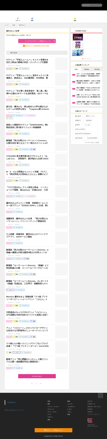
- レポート (70, 409)
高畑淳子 (77, 120)
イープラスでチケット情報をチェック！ (36, 41)
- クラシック (50, 409)
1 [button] (82, 58)
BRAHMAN (77, 138)
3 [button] (85, 58)
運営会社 (89, 401)
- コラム (69, 412)
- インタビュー (71, 406)
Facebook (11, 402)
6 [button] (90, 58)
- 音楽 (48, 401)
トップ (6, 25)
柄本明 (76, 125)
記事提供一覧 (91, 404)
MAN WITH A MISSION (81, 133)
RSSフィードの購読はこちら (57, 430)
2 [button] (84, 58)
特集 (14, 25)
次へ (41, 383)
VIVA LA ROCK (79, 129)
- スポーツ (50, 417)
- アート (49, 414)
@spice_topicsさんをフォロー (14, 410)
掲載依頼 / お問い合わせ (94, 406)
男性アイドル (89, 116)
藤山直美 (77, 116)
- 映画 (48, 419)
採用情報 (89, 409)
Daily (76, 69)
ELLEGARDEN (91, 138)
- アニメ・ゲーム (51, 412)
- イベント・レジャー (53, 406)
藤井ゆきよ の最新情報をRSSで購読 (37, 46)
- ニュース (70, 404)
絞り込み (12, 53)
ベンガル (86, 125)
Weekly (86, 69)
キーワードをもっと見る (93, 142)
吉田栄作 (88, 120)
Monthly (97, 69)
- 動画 (68, 401)
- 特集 (68, 414)
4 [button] (87, 58)
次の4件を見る (37, 376)
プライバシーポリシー (93, 414)
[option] (86, 45)
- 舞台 (48, 404)
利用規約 (89, 412)
